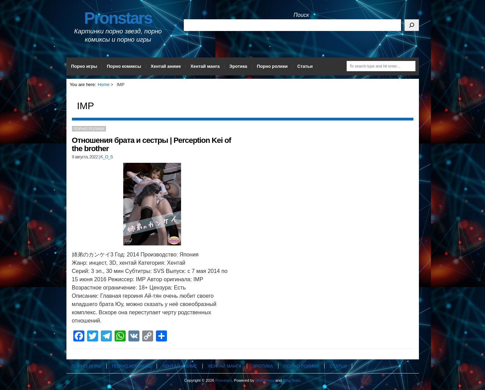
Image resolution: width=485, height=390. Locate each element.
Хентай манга (205, 66)
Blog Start (291, 380)
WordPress (264, 380)
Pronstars (118, 18)
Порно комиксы (124, 66)
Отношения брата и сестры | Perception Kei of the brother (151, 144)
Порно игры (84, 66)
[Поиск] (411, 25)
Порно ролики (272, 66)
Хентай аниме (166, 66)
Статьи (305, 66)
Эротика (238, 66)
